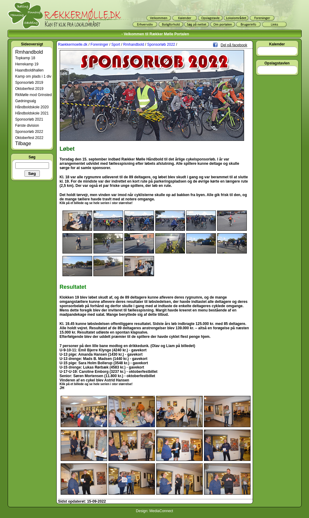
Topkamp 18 (25, 58)
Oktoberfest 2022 (29, 138)
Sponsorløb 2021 (29, 119)
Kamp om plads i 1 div (33, 76)
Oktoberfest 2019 (29, 89)
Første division (27, 125)
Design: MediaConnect (154, 511)
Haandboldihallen (29, 70)
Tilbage (23, 143)
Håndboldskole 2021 (32, 113)
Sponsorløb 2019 (29, 82)
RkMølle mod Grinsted (33, 95)
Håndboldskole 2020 (32, 107)
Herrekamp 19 (27, 64)
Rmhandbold (29, 52)
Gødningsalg (25, 101)
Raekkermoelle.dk (73, 44)
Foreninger (99, 44)
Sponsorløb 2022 (29, 132)
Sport (115, 44)
